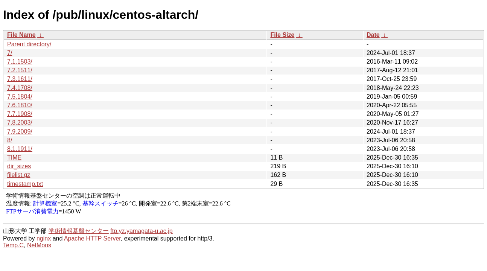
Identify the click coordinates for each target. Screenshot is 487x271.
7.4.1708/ (19, 88)
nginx (44, 238)
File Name (21, 35)
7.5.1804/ (19, 96)
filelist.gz (18, 175)
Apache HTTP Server (92, 238)
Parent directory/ (29, 44)
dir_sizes (19, 166)
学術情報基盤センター (79, 231)
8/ (9, 140)
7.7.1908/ (19, 114)
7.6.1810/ (19, 105)
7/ (9, 53)
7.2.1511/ (19, 70)
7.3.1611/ (19, 79)
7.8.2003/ (19, 122)
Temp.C (13, 245)
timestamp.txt (25, 184)
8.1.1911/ (19, 149)
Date (373, 35)
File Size (282, 35)
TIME (14, 157)
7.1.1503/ (19, 61)
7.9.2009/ (19, 131)
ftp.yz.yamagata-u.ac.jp (141, 231)
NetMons (39, 245)
